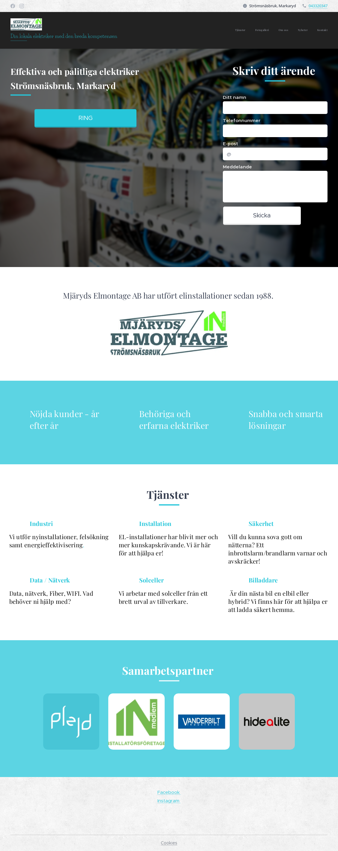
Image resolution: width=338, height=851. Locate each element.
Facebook (169, 792)
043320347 (318, 5)
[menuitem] (291, 30)
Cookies (169, 843)
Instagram (169, 800)
